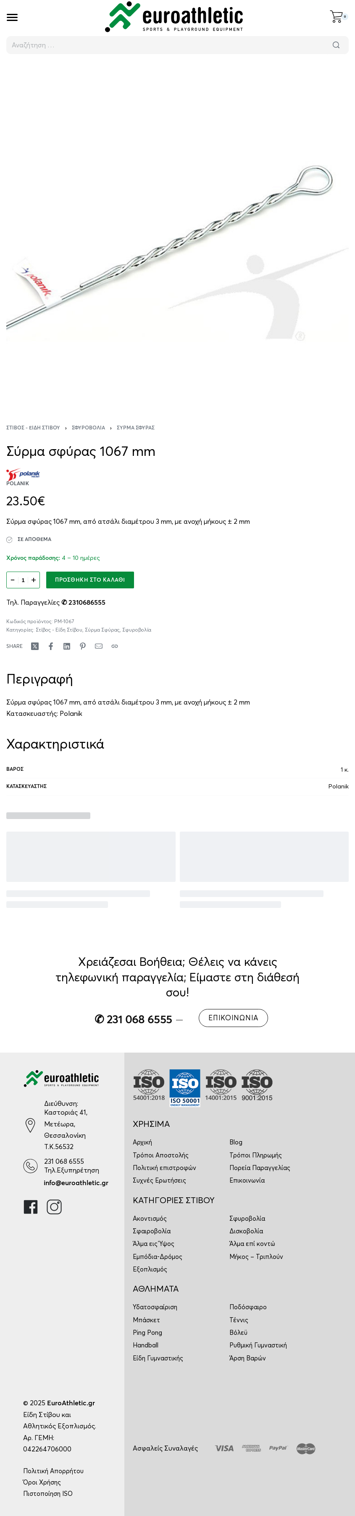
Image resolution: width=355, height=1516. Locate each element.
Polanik (71, 713)
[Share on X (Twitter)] (35, 646)
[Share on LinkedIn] (67, 646)
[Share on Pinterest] (83, 646)
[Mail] (99, 646)
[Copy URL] (114, 646)
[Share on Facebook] (51, 646)
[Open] (12, 17)
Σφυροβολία (88, 428)
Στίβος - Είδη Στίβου (33, 428)
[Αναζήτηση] (336, 45)
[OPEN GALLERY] (177, 234)
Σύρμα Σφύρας (136, 428)
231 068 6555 (64, 1161)
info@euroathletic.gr (76, 1183)
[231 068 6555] (30, 1166)
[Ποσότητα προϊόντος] (23, 580)
